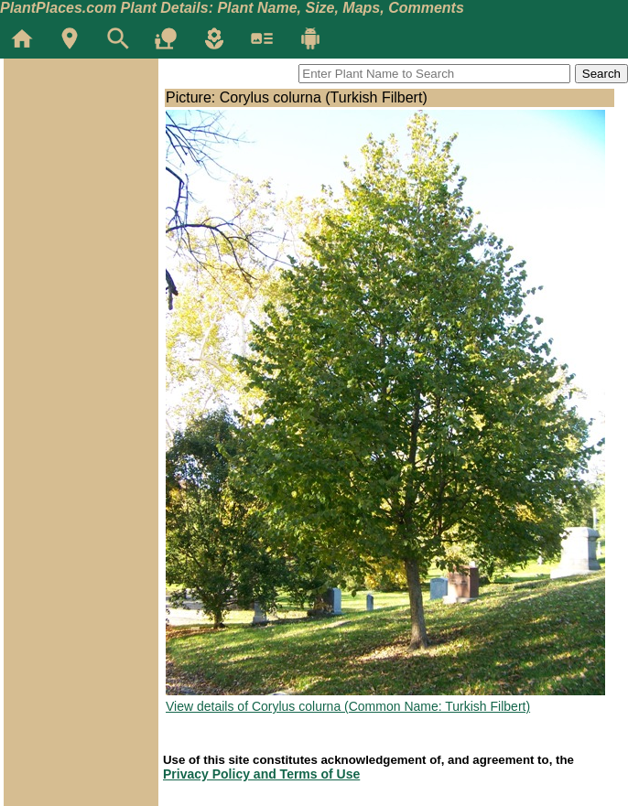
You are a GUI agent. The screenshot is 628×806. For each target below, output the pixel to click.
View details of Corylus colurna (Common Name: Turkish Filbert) (348, 706)
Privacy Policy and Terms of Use (261, 774)
